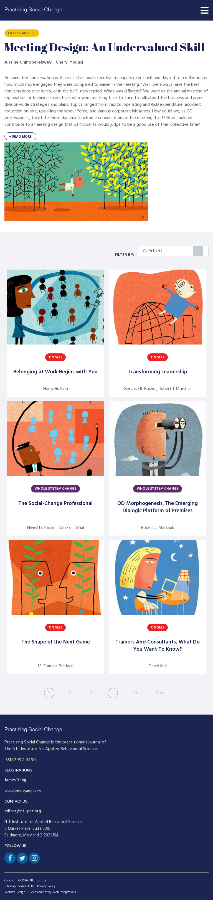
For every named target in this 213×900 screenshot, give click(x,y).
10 (135, 693)
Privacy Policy (46, 886)
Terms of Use (26, 886)
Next (160, 693)
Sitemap (10, 886)
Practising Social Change (33, 10)
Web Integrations (64, 892)
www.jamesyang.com (22, 791)
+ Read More (20, 137)
